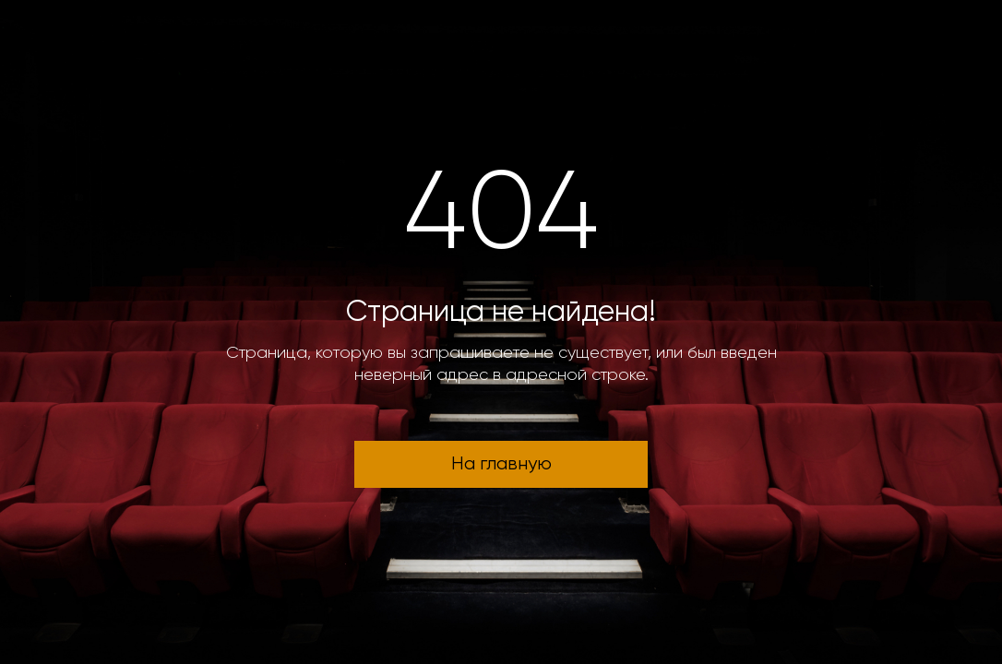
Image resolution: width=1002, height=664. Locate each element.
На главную (501, 464)
